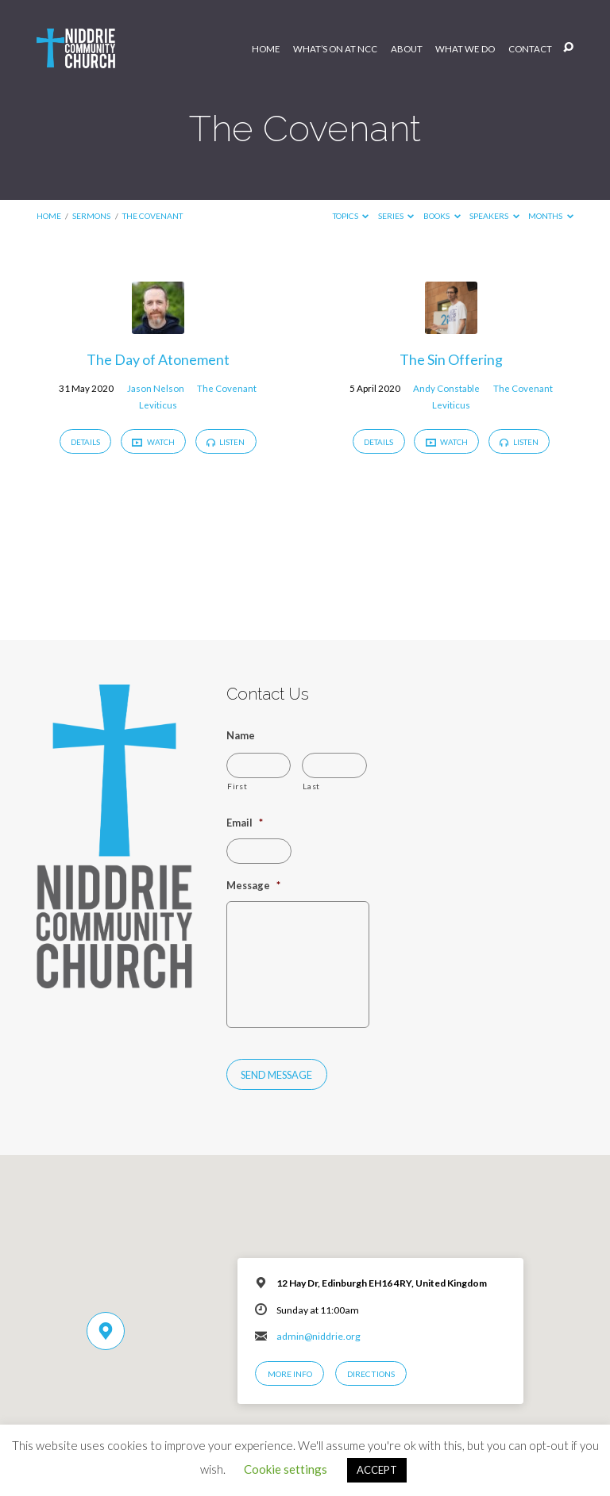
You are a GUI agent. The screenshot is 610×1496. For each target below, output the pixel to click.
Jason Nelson (155, 388)
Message (253, 885)
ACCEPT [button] (377, 1469)
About (407, 49)
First (237, 786)
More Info (290, 1374)
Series (396, 216)
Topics (351, 216)
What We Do (465, 49)
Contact (530, 49)
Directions (371, 1374)
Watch (153, 442)
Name (240, 735)
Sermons (91, 216)
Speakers (494, 216)
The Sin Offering (451, 359)
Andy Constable (446, 388)
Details (85, 442)
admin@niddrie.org (318, 1336)
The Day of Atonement (158, 359)
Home (266, 49)
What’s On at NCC (335, 49)
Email (244, 822)
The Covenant (152, 216)
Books (442, 216)
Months (550, 216)
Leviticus (158, 405)
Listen (226, 442)
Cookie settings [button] (285, 1469)
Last (311, 786)
